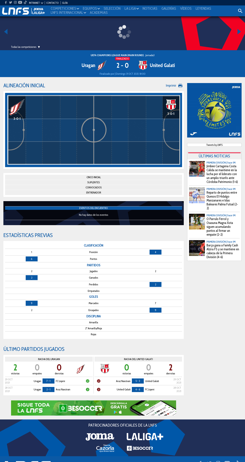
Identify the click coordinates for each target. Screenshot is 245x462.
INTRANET (34, 2)
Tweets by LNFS (214, 145)
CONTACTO (52, 2)
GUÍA (65, 2)
